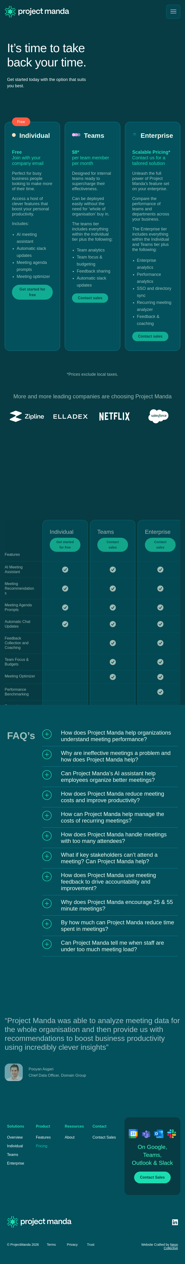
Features (43, 1137)
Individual (15, 1146)
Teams (12, 1155)
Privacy (72, 1244)
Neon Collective (171, 1246)
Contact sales (112, 678)
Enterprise (15, 1163)
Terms (51, 1244)
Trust (90, 1244)
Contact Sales (104, 1137)
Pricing (41, 1146)
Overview (15, 1137)
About (70, 1137)
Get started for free (65, 678)
